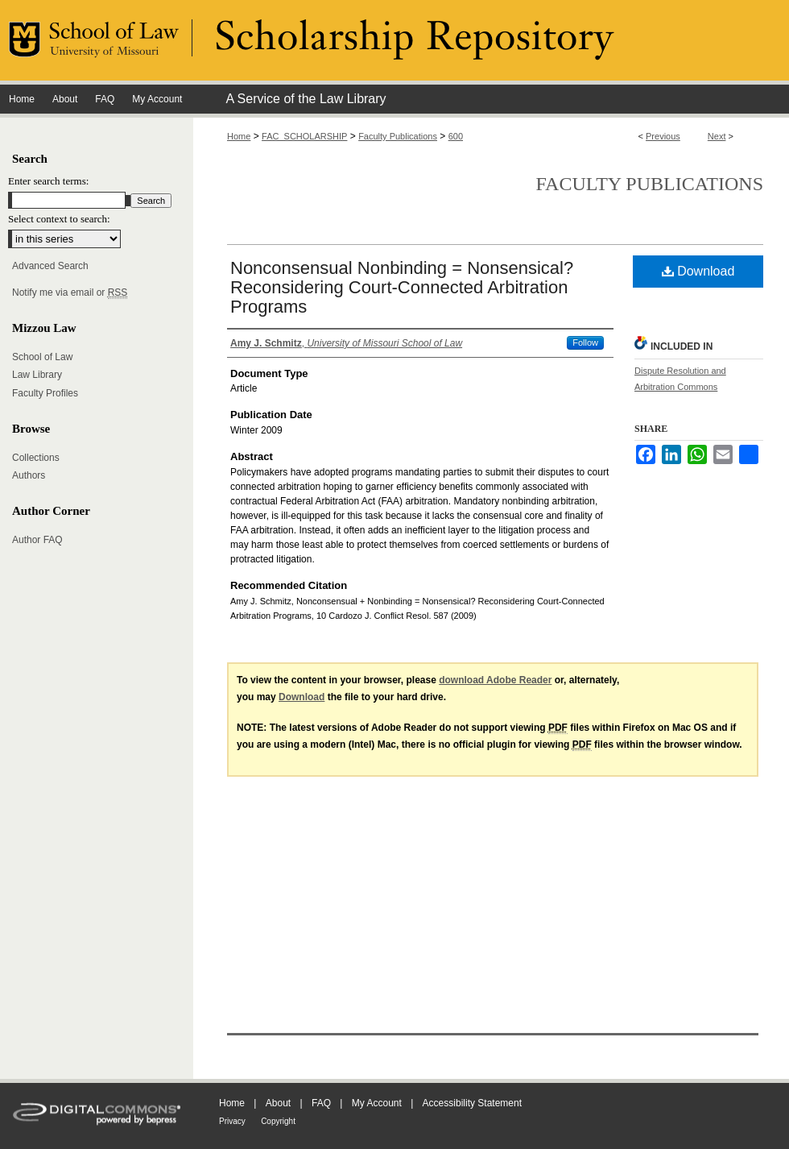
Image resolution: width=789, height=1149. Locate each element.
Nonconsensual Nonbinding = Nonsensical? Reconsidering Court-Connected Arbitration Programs (401, 287)
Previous (663, 136)
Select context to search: (59, 219)
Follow (585, 342)
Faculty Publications (397, 136)
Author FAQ (37, 539)
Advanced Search (50, 266)
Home (238, 136)
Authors (28, 475)
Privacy (232, 1121)
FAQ (321, 1103)
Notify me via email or (69, 292)
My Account (377, 1103)
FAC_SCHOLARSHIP (304, 136)
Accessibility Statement (472, 1103)
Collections (36, 457)
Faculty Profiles (45, 393)
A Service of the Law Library (305, 99)
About (278, 1103)
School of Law (42, 357)
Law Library (37, 374)
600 (455, 136)
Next (717, 136)
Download (698, 271)
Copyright (278, 1121)
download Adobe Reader (495, 680)
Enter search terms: (48, 181)
